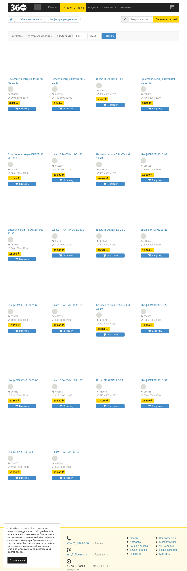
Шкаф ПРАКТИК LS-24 (109, 380)
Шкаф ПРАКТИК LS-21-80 (23, 380)
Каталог (53, 7)
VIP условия (166, 545)
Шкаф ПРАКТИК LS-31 (154, 380)
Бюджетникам (167, 541)
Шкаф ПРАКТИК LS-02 (154, 154)
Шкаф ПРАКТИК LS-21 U (110, 229)
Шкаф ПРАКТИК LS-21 (154, 229)
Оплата (134, 538)
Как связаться (167, 538)
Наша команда (168, 549)
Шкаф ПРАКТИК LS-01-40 (67, 154)
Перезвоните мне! (166, 19)
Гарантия (135, 553)
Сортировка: (17, 36)
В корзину (21, 108)
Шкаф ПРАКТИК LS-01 (109, 79)
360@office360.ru (77, 554)
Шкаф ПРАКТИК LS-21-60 (23, 305)
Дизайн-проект (138, 549)
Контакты (164, 553)
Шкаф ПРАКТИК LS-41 (21, 451)
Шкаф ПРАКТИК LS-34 (65, 451)
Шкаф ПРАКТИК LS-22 (154, 305)
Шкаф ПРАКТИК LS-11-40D (68, 229)
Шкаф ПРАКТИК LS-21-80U (68, 380)
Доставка (135, 541)
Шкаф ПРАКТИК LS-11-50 (67, 305)
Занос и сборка (139, 545)
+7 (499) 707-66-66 (73, 7)
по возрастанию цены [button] (40, 36)
